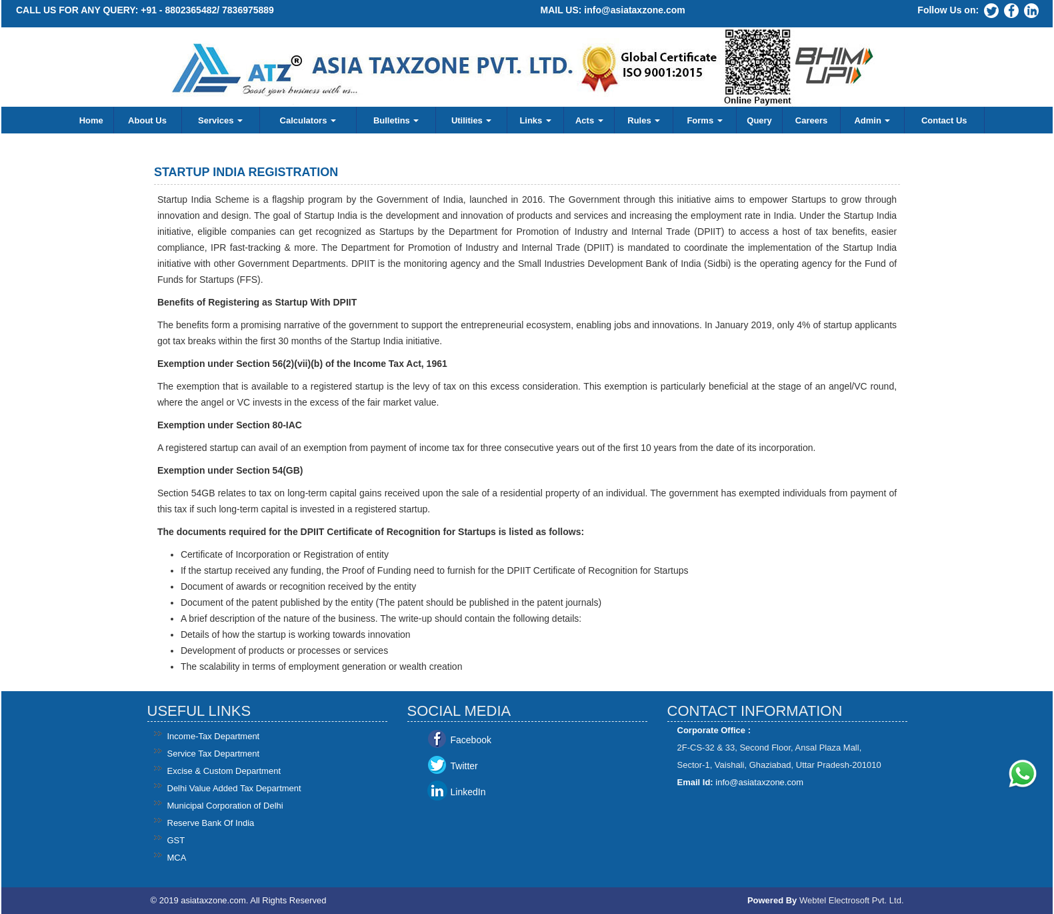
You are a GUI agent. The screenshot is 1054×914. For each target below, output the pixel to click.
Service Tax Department (213, 754)
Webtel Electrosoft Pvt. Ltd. (851, 900)
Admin (872, 120)
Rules (643, 120)
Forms (704, 120)
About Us (147, 120)
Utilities (471, 120)
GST (176, 840)
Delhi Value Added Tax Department (234, 788)
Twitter (464, 766)
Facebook (471, 740)
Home (91, 120)
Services (220, 120)
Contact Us (944, 120)
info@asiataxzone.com (634, 10)
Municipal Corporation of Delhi (225, 806)
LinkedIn (468, 792)
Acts (589, 120)
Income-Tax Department (213, 736)
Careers (811, 120)
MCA (177, 858)
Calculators (308, 120)
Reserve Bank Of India (211, 823)
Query (759, 120)
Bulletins (396, 120)
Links (535, 120)
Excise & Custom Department (224, 771)
